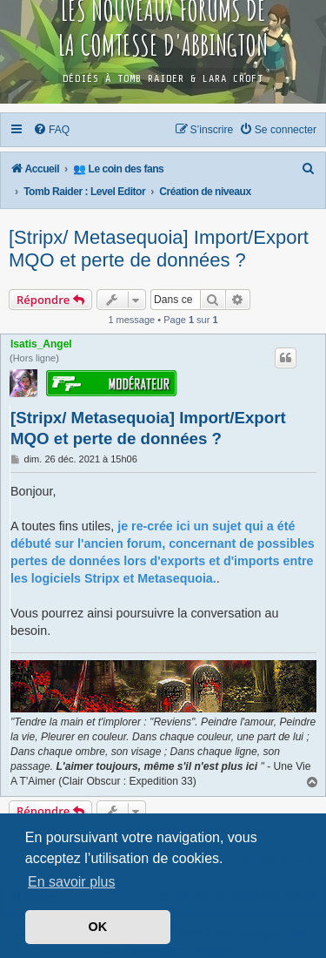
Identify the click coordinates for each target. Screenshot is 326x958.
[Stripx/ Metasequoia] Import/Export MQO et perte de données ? (159, 248)
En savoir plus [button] (72, 881)
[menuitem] (52, 130)
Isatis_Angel (41, 344)
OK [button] (98, 927)
